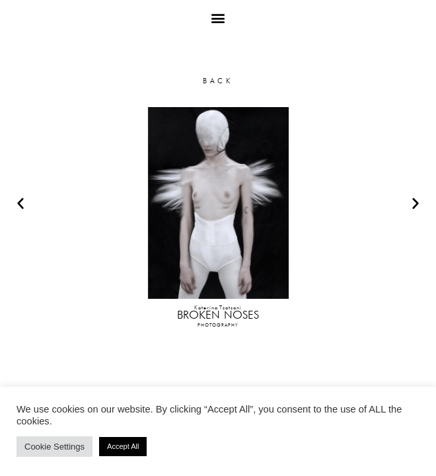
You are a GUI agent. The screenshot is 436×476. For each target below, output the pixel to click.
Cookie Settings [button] (54, 447)
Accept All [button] (123, 446)
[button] (218, 17)
